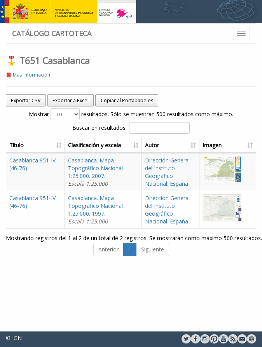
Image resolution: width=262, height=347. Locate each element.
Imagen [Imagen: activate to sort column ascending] (212, 145)
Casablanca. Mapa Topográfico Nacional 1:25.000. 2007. (95, 172)
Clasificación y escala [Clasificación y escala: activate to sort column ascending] (94, 145)
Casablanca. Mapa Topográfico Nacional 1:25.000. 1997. (95, 209)
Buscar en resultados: (131, 128)
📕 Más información (28, 74)
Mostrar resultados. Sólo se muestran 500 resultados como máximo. (131, 114)
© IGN (14, 338)
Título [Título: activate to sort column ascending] (16, 145)
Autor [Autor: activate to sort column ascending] (152, 145)
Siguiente (152, 249)
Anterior (108, 249)
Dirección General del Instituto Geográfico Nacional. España (167, 172)
